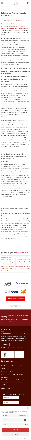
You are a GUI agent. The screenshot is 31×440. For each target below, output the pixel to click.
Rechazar (15, 434)
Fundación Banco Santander (16, 28)
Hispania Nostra (20, 20)
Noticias (3, 11)
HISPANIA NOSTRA (6, 334)
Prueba (3, 371)
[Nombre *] (11, 397)
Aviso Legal (17, 438)
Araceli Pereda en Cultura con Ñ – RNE (11, 366)
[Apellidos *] (11, 402)
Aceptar (15, 430)
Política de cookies (10, 438)
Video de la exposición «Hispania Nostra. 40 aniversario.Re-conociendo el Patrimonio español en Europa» (23, 264)
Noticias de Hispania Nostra (13, 11)
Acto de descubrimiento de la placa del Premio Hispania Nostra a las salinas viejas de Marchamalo (15, 381)
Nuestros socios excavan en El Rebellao (12, 374)
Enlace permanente (15, 254)
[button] (28, 408)
